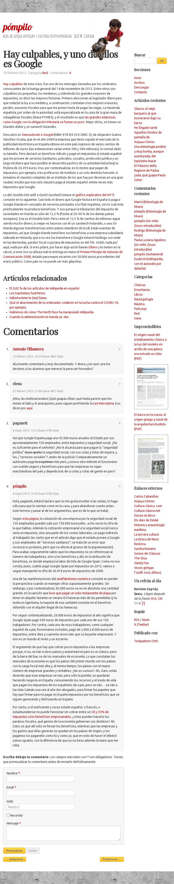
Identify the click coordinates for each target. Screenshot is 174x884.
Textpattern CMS (146, 641)
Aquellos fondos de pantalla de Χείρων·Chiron (148, 137)
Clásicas (140, 285)
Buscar (139, 55)
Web (10, 801)
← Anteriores (14, 859)
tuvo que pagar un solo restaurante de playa (80, 593)
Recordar (16, 815)
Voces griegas (144, 568)
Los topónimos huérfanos (27, 293)
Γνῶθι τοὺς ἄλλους (148, 572)
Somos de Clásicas (147, 553)
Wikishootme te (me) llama (28, 298)
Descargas (141, 87)
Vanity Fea (141, 563)
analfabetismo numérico (74, 579)
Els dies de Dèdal (146, 520)
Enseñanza (142, 290)
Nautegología (143, 299)
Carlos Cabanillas (146, 496)
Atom (146, 620)
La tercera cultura (146, 534)
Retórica (140, 544)
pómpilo (17, 27)
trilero (93, 247)
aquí (29, 408)
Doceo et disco (144, 515)
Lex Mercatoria (103, 403)
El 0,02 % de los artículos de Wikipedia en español (45, 288)
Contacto (140, 92)
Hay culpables (13, 84)
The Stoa (140, 558)
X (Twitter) (141, 624)
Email (11, 787)
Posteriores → (112, 859)
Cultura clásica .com (148, 506)
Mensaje (14, 823)
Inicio (137, 78)
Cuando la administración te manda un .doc (39, 317)
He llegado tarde (145, 127)
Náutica (139, 304)
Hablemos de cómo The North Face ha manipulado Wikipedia (52, 312)
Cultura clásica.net (147, 511)
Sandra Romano (145, 549)
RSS (137, 620)
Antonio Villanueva (28, 349)
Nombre (13, 773)
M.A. (156, 598)
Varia (137, 318)
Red (45, 73)
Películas (140, 309)
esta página (30, 518)
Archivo (139, 82)
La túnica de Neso (146, 539)
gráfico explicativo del (95, 195)
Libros (138, 294)
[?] (143, 603)
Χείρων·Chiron (144, 501)
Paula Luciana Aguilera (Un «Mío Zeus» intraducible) (150, 244)
